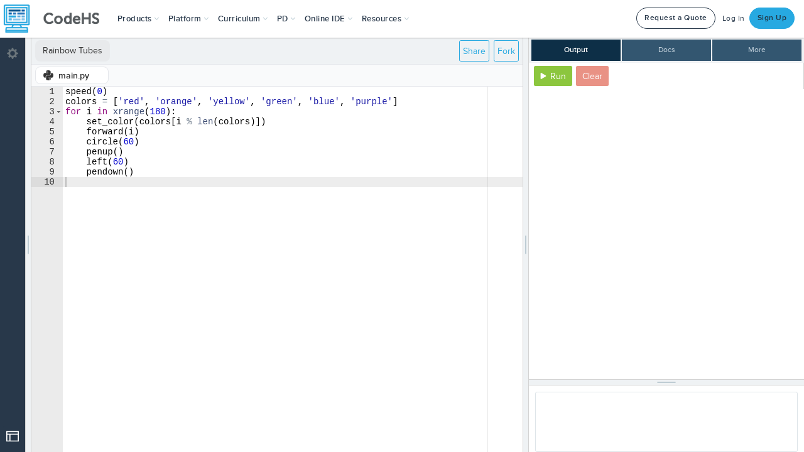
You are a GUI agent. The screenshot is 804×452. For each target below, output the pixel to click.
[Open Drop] (12, 436)
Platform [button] (188, 19)
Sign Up (772, 18)
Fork (506, 51)
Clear (592, 76)
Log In (733, 18)
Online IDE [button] (329, 19)
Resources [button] (386, 19)
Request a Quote (675, 18)
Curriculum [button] (243, 19)
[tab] (72, 75)
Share (474, 51)
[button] (138, 19)
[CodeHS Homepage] (56, 19)
